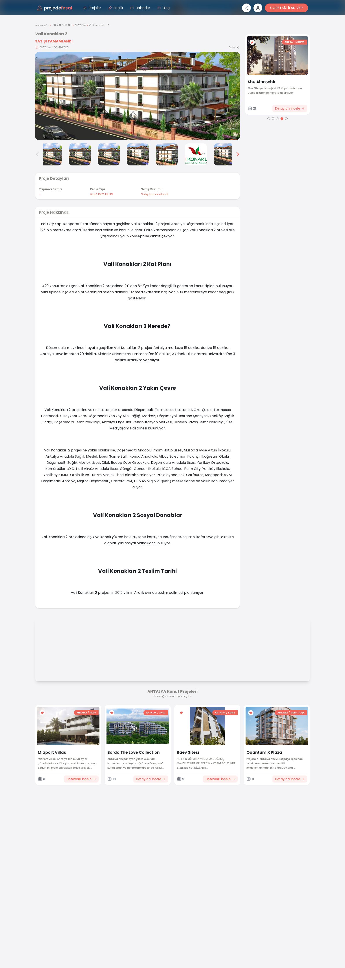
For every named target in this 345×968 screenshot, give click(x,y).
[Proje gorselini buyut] (137, 96)
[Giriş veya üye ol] (257, 8)
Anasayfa (42, 25)
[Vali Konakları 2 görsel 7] (196, 154)
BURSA (289, 42)
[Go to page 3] (277, 118)
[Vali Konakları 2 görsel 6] (167, 154)
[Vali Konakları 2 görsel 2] (51, 154)
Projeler (92, 7)
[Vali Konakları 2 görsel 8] (225, 154)
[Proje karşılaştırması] (246, 8)
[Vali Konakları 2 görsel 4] (109, 154)
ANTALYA (80, 25)
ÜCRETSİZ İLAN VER (286, 7)
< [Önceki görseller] (37, 154)
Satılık (115, 7)
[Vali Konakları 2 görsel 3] (80, 154)
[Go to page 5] (286, 118)
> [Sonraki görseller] (238, 154)
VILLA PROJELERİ (62, 25)
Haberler (140, 7)
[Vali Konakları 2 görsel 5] (138, 154)
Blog (163, 7)
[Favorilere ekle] (252, 42)
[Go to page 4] (282, 118)
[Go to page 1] (268, 118)
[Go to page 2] (273, 118)
